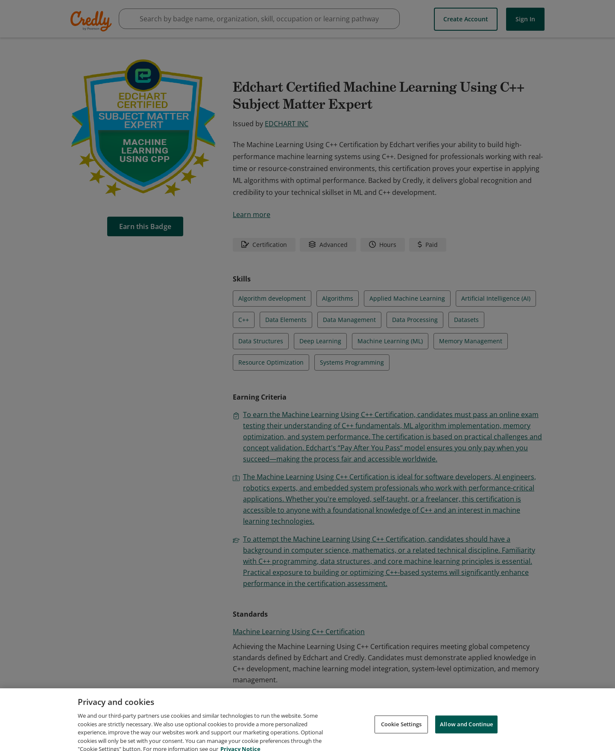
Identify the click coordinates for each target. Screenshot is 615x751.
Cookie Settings (401, 733)
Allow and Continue (466, 733)
